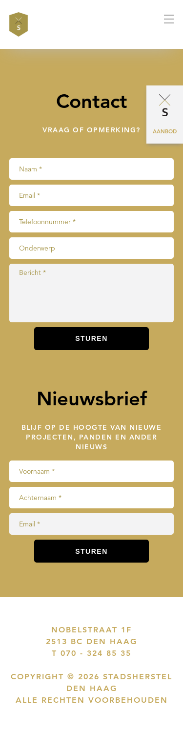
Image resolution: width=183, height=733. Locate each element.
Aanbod (165, 131)
